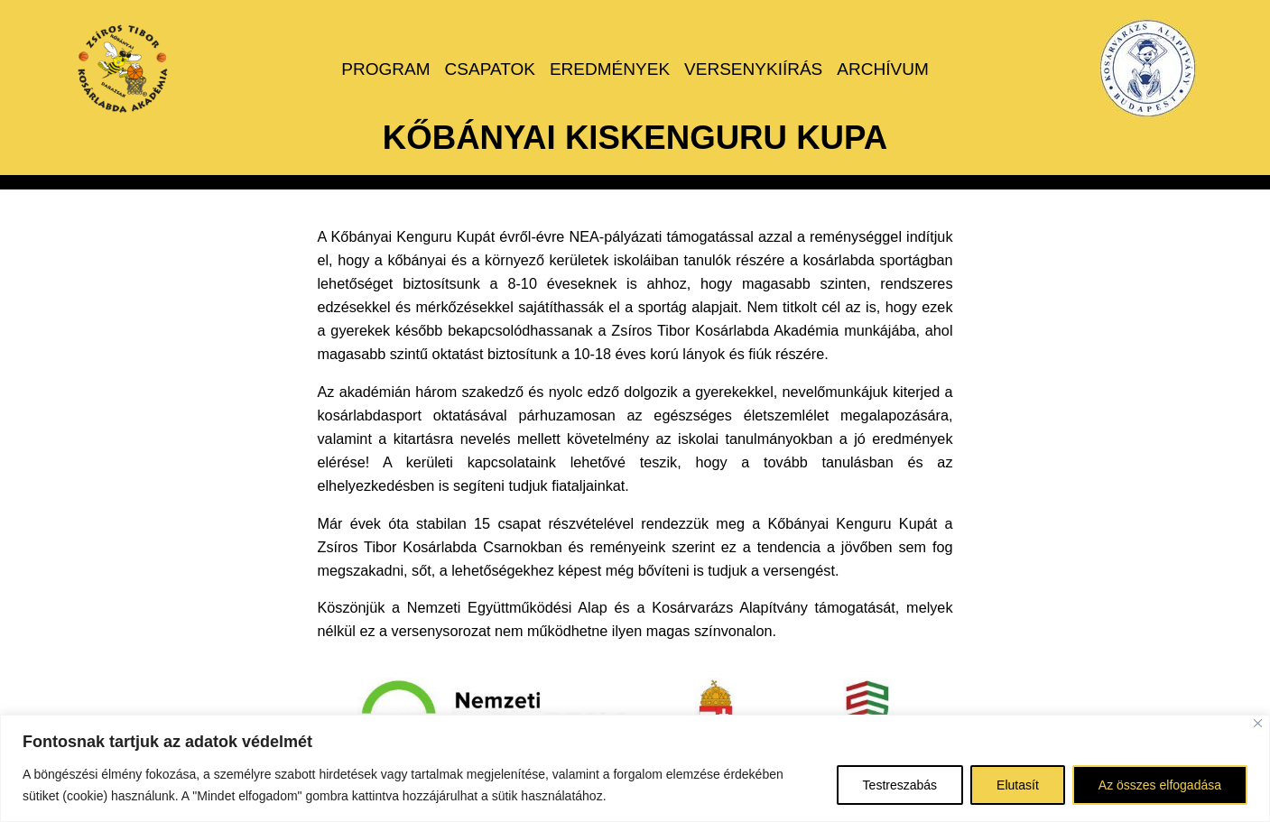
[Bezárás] (1258, 723)
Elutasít (1018, 785)
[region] (635, 768)
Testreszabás (900, 785)
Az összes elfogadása (1160, 785)
